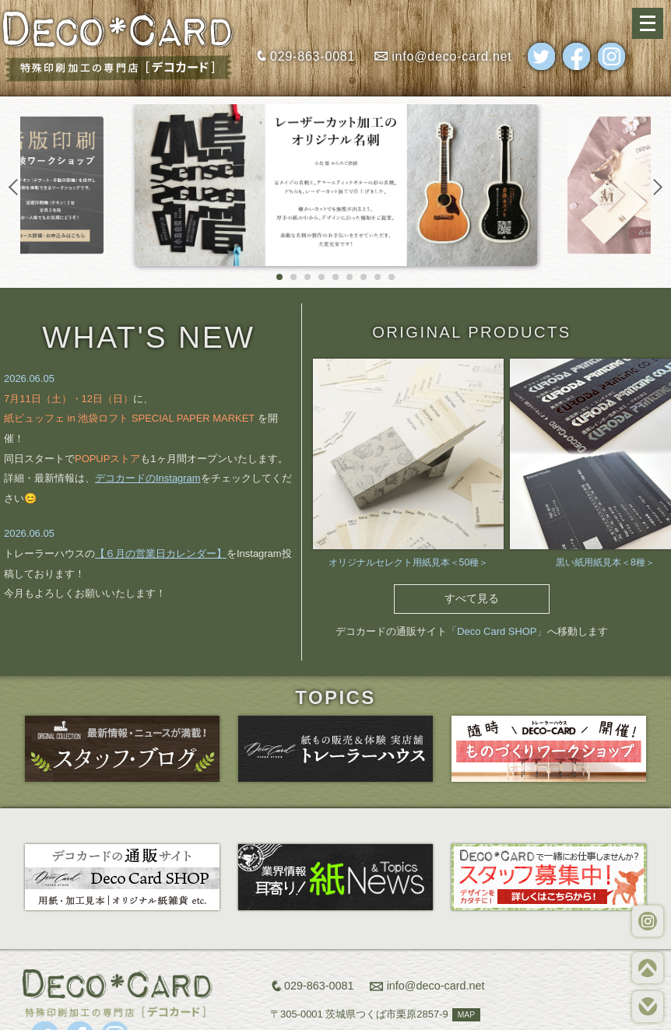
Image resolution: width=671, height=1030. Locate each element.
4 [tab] (321, 278)
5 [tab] (335, 278)
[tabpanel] (336, 185)
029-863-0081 (312, 56)
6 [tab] (349, 278)
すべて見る (471, 598)
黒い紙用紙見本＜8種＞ (605, 562)
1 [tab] (279, 278)
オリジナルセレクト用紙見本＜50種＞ (408, 562)
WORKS (647, 921)
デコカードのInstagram (148, 478)
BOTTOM (647, 1006)
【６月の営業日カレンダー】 (161, 553)
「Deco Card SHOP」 (496, 631)
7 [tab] (363, 278)
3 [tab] (307, 278)
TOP (647, 967)
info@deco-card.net (451, 56)
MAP (466, 1015)
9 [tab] (391, 278)
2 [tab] (293, 278)
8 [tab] (377, 278)
